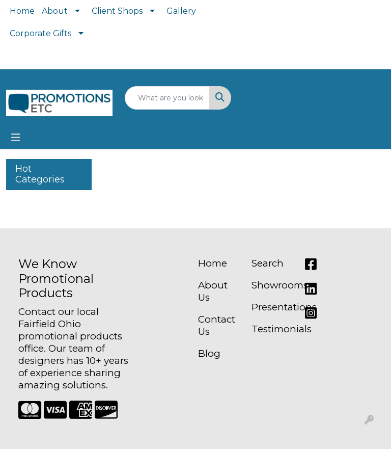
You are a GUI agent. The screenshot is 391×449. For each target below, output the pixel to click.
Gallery (181, 11)
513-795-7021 (314, 89)
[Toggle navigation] (15, 137)
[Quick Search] (167, 98)
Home (22, 11)
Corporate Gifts (40, 33)
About (55, 11)
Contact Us (216, 325)
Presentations (272, 307)
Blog (209, 353)
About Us (213, 291)
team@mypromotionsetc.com (314, 101)
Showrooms (272, 285)
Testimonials (272, 329)
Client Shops (117, 11)
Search (268, 263)
